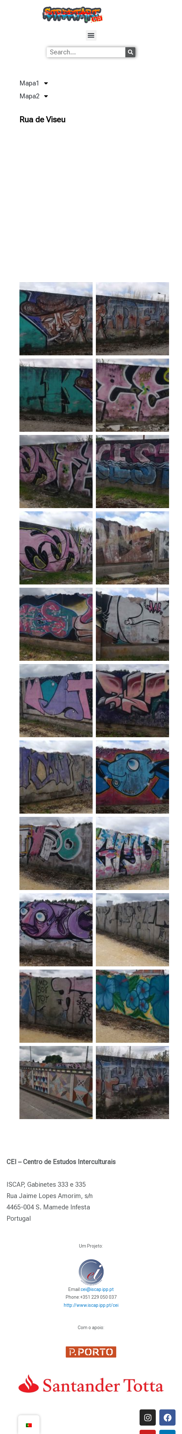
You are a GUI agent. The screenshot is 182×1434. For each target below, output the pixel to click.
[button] (91, 35)
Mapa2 (34, 96)
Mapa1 (34, 83)
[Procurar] (130, 52)
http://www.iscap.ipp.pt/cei (91, 1305)
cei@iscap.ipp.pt (97, 1289)
